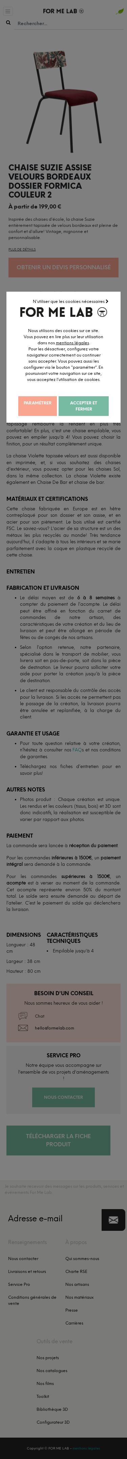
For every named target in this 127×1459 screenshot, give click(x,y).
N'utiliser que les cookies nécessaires (71, 301)
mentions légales (85, 342)
